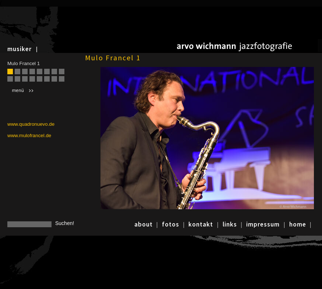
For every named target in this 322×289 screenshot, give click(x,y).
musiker (19, 49)
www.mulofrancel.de (29, 135)
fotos (170, 224)
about (143, 224)
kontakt (200, 224)
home (297, 224)
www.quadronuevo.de (30, 124)
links (230, 224)
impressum (263, 224)
